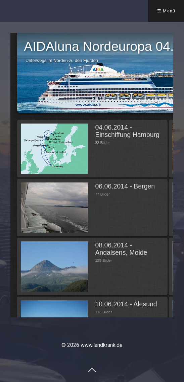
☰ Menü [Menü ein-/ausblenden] (166, 10)
